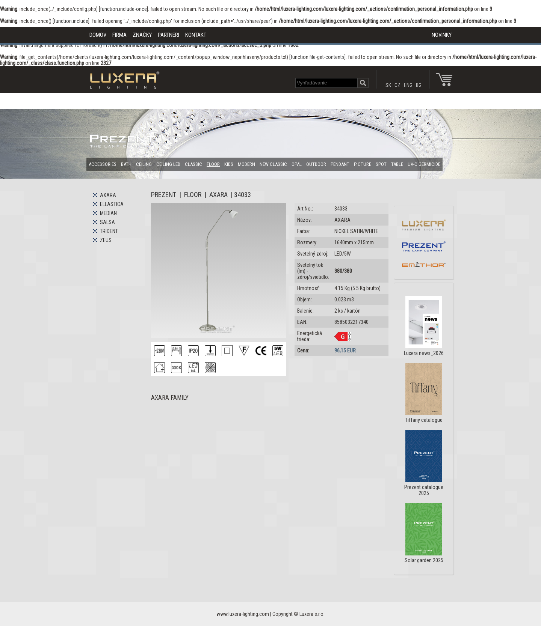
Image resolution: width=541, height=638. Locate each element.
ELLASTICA (112, 204)
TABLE (397, 164)
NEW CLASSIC (273, 164)
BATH (126, 164)
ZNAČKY (142, 35)
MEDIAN (108, 213)
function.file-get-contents (317, 57)
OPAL (297, 164)
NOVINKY (442, 35)
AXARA (108, 195)
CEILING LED (168, 164)
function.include (71, 21)
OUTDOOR (316, 164)
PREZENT (163, 195)
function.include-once (123, 9)
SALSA (107, 222)
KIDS (228, 164)
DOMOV (97, 35)
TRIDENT (109, 231)
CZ (397, 85)
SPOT (381, 164)
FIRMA (119, 35)
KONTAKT (195, 35)
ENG (408, 85)
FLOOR (213, 164)
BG (419, 85)
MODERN (246, 164)
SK (388, 85)
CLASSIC (193, 164)
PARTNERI (168, 35)
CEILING (144, 164)
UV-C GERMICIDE (424, 164)
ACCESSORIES (102, 164)
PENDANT (340, 164)
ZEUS (106, 240)
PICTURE (362, 164)
